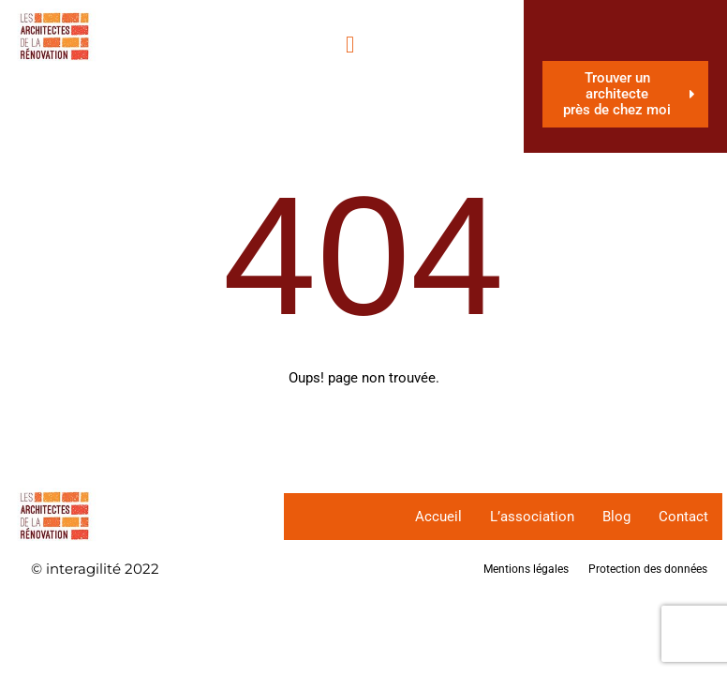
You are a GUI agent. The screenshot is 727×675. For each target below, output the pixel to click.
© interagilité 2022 (95, 569)
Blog (616, 516)
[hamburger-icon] (350, 45)
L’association (532, 516)
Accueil (438, 516)
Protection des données (647, 569)
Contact (683, 516)
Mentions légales (526, 569)
